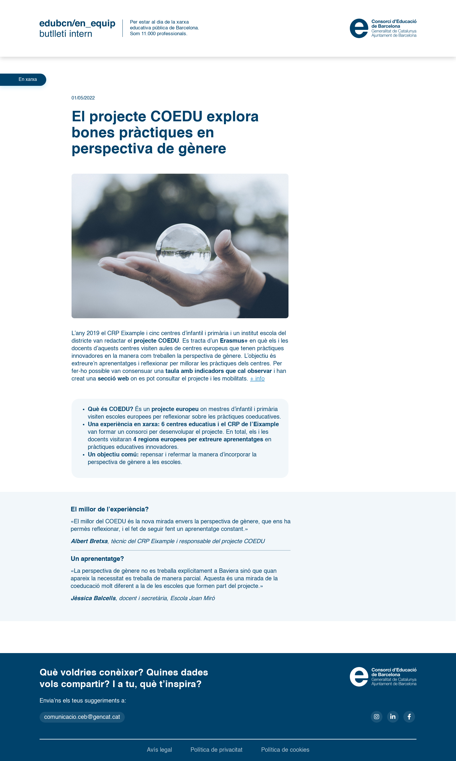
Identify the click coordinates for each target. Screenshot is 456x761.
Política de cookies (285, 750)
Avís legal (159, 750)
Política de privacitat (216, 750)
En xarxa (28, 79)
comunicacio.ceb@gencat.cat (82, 717)
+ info (257, 379)
